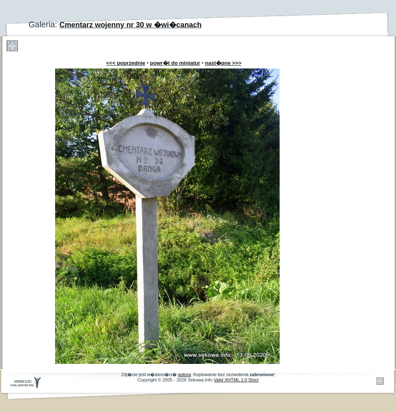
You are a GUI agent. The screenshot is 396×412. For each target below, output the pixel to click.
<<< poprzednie (125, 63)
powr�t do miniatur (175, 63)
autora (184, 374)
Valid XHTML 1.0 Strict (236, 379)
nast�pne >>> (223, 63)
